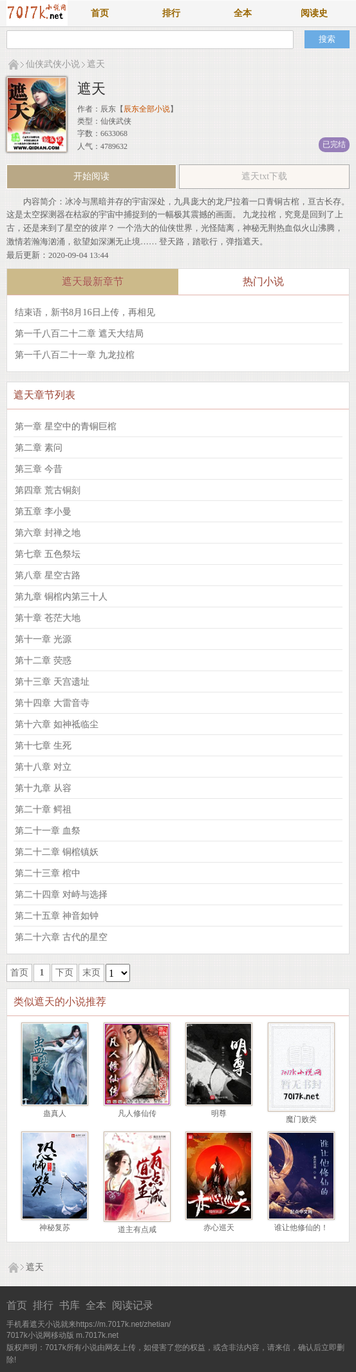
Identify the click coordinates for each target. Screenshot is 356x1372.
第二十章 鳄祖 (43, 809)
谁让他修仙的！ (301, 1227)
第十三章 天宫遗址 (52, 681)
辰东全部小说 (147, 108)
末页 (91, 972)
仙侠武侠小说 (53, 64)
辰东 (108, 108)
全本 (243, 13)
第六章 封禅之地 (47, 532)
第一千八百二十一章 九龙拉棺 (75, 354)
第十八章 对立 (43, 766)
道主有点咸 (137, 1229)
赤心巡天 (218, 1227)
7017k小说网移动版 (40, 1335)
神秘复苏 (54, 1227)
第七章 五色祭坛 (47, 554)
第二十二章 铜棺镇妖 (56, 852)
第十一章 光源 (43, 639)
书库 (69, 1305)
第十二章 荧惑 (43, 660)
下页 (64, 972)
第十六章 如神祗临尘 (56, 724)
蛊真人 (54, 1113)
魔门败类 (301, 1119)
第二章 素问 (38, 447)
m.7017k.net (97, 1335)
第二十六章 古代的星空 (61, 937)
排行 (171, 13)
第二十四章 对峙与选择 (61, 894)
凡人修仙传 (137, 1113)
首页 (100, 13)
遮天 (96, 64)
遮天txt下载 (264, 176)
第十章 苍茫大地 (47, 617)
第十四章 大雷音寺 (52, 703)
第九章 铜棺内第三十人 (61, 596)
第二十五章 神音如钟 (56, 915)
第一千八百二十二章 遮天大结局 (79, 333)
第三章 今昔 (38, 469)
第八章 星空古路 (47, 575)
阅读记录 (132, 1305)
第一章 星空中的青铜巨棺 (66, 426)
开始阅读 (91, 176)
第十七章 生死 (43, 745)
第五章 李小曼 (43, 511)
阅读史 (314, 13)
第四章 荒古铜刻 (47, 490)
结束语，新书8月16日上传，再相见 (85, 312)
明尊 (219, 1113)
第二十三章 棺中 (47, 873)
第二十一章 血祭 (47, 830)
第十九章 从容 (43, 788)
